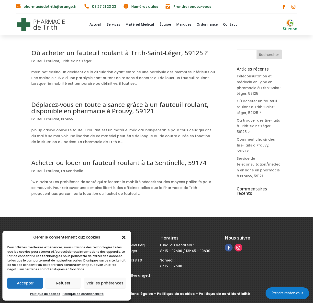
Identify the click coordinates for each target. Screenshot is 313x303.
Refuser (63, 283)
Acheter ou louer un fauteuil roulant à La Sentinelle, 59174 (118, 162)
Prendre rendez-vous (287, 293)
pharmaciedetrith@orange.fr (50, 6)
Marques (183, 25)
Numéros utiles (144, 6)
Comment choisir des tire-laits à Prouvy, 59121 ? (256, 145)
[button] (123, 237)
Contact (230, 25)
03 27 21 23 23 (104, 6)
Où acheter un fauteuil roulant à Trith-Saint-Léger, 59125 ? (119, 52)
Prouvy (67, 119)
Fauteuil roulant (45, 61)
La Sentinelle (72, 170)
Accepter (25, 283)
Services (113, 25)
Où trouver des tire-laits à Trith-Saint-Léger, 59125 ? (258, 126)
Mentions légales (137, 293)
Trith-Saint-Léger (76, 61)
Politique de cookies (45, 294)
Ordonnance (207, 25)
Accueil (95, 25)
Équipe (165, 25)
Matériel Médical (139, 25)
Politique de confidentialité (83, 294)
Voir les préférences (104, 283)
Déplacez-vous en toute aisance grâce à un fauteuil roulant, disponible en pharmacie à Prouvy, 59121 (120, 107)
